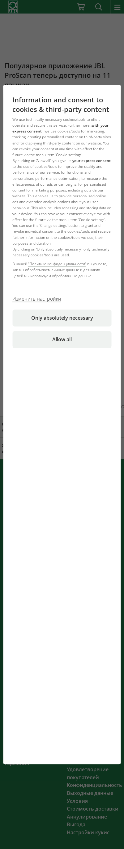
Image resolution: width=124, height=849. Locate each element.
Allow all (62, 339)
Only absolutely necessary (62, 317)
